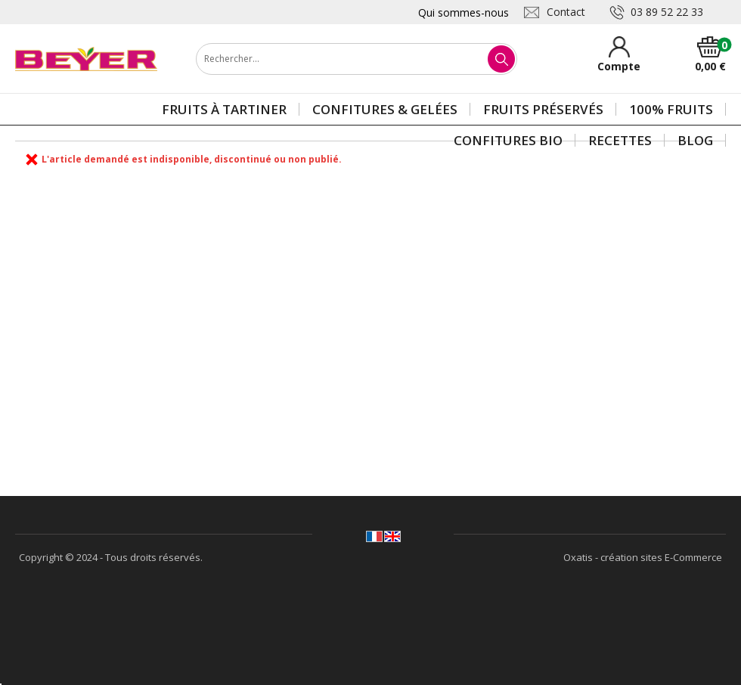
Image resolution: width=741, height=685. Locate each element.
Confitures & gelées (384, 109)
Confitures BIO (508, 140)
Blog (695, 140)
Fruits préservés (543, 109)
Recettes (620, 140)
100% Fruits (671, 109)
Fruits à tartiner (224, 109)
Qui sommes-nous (463, 12)
